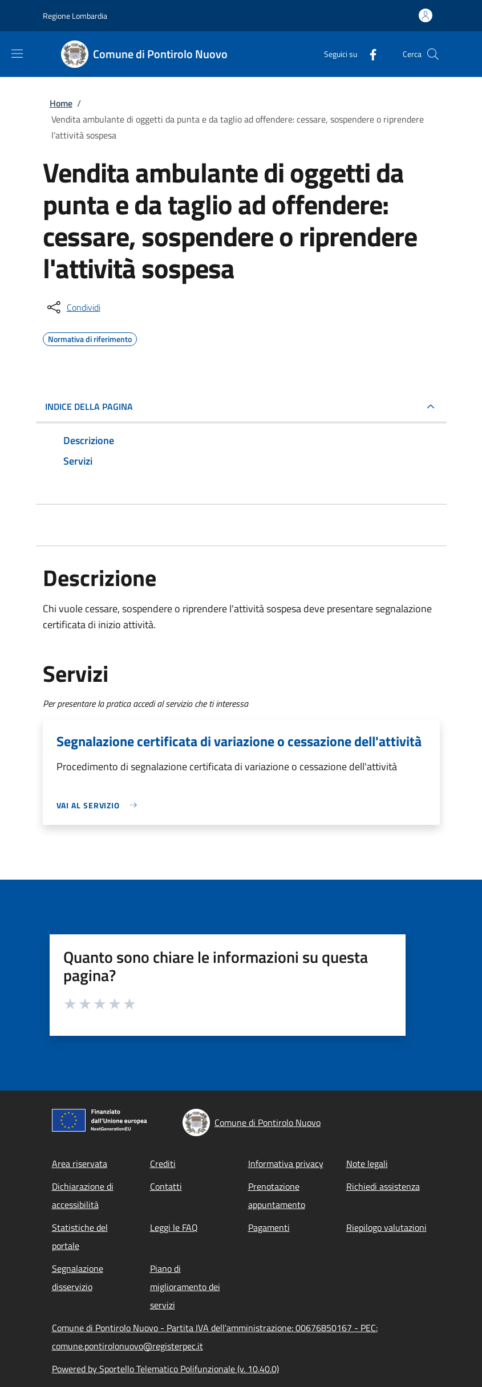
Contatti (166, 1186)
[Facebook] (368, 54)
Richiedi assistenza (383, 1186)
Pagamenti (269, 1227)
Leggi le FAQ (174, 1227)
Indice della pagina (89, 406)
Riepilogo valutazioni (386, 1227)
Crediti (163, 1163)
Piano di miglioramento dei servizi (185, 1287)
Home (61, 103)
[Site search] (433, 54)
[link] (99, 805)
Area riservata (79, 1163)
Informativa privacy (285, 1163)
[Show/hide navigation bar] (17, 53)
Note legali (367, 1163)
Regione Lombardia (75, 16)
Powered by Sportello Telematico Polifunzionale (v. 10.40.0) (165, 1369)
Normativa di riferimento (90, 337)
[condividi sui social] (73, 307)
